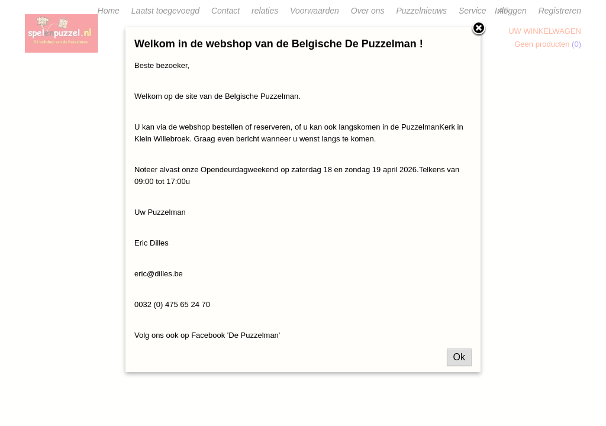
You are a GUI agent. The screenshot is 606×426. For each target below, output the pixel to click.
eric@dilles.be (158, 273)
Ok (459, 357)
